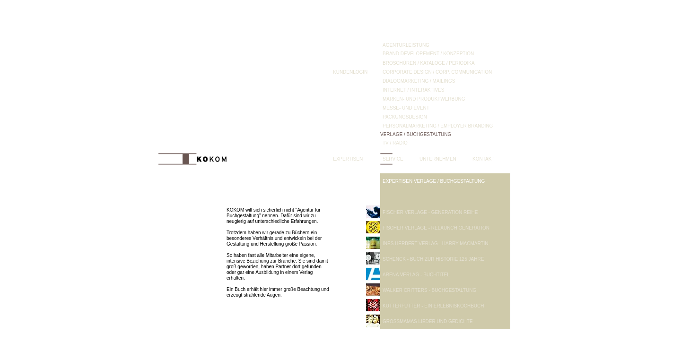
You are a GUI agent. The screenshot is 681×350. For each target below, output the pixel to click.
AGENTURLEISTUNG (406, 45)
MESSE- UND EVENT (406, 108)
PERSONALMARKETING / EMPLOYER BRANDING (438, 125)
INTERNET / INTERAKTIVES (413, 90)
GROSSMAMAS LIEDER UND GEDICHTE (428, 321)
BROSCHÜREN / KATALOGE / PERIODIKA (428, 63)
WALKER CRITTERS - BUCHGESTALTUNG (429, 290)
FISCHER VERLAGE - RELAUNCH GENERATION (436, 227)
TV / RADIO (395, 142)
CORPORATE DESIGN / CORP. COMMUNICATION (437, 72)
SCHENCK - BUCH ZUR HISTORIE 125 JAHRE (433, 259)
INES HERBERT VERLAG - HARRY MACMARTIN (436, 243)
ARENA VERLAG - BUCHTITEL (416, 274)
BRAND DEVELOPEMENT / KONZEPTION (428, 53)
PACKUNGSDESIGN (405, 117)
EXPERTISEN (348, 159)
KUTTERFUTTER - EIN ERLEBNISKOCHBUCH (433, 305)
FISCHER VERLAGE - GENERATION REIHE (430, 212)
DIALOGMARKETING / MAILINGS (419, 81)
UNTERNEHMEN (437, 159)
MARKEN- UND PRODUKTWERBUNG (424, 99)
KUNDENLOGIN (350, 72)
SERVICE (393, 159)
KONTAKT (483, 159)
